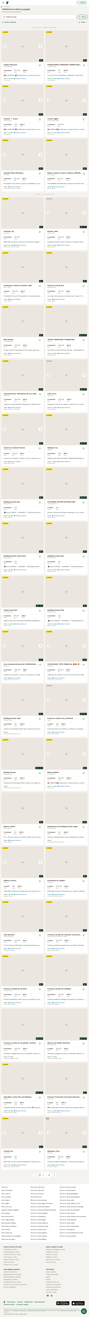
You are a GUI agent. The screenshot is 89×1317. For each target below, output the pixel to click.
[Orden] (83, 22)
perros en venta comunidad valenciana (43, 1210)
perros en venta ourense (68, 1187)
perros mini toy (6, 1207)
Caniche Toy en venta (11, 1264)
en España (25, 9)
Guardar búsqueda (9, 22)
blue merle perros (7, 1216)
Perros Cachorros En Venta (13, 1247)
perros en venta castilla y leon (70, 1203)
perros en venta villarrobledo (69, 1226)
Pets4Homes (11, 1302)
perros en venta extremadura (40, 1207)
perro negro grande (7, 1220)
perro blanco (5, 1200)
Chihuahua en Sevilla (10, 1279)
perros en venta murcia (67, 1213)
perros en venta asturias (39, 1200)
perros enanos (6, 1197)
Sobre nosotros (51, 1272)
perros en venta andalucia (39, 1223)
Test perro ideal (51, 1292)
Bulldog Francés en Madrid (12, 1274)
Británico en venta (52, 1252)
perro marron (5, 1193)
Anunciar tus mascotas (53, 1284)
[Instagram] (51, 1295)
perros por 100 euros (37, 1190)
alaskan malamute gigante (10, 1210)
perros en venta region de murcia (42, 1203)
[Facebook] (48, 1295)
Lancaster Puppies (22, 1304)
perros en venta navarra (67, 1190)
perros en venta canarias (39, 1236)
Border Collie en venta (11, 1259)
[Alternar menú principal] (3, 2)
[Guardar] (40, 65)
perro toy (4, 1187)
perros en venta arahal (67, 1223)
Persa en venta (51, 1262)
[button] (22, 46)
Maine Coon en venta (53, 1259)
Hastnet (20, 1302)
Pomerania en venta (10, 1257)
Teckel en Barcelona (10, 1272)
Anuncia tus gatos (52, 1289)
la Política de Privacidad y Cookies (36, 1310)
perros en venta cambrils (68, 1236)
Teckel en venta (9, 1262)
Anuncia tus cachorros (53, 1287)
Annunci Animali (9, 1304)
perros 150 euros (36, 1197)
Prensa (48, 1279)
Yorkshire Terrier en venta (12, 1254)
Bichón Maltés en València (12, 1277)
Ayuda (48, 1277)
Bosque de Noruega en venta (55, 1249)
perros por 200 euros (38, 1187)
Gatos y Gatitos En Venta (54, 1247)
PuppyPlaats (28, 1302)
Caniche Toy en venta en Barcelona (15, 1284)
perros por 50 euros (37, 1193)
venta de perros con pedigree (11, 1236)
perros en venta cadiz (67, 1200)
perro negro (5, 1203)
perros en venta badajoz (38, 1239)
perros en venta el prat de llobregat (71, 1207)
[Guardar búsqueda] (84, 1311)
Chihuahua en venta (10, 1249)
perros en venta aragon (38, 1220)
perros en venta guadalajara (69, 1193)
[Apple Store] (78, 1303)
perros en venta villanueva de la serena (73, 1216)
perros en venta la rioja (38, 1229)
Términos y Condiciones (20, 1310)
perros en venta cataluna (39, 1233)
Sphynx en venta (51, 1254)
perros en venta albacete (68, 1220)
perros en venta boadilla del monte (71, 1233)
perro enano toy (6, 1233)
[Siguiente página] (54, 1175)
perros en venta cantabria (39, 1213)
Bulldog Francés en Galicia (12, 1282)
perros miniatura (6, 1190)
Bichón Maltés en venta (11, 1252)
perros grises (5, 1213)
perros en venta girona (67, 1229)
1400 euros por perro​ (8, 1239)
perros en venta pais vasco (39, 1226)
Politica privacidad (52, 1274)
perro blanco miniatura (8, 1226)
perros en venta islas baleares (70, 1197)
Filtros (82, 17)
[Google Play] (62, 1303)
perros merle (5, 1229)
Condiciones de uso (52, 1282)
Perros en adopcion (10, 1287)
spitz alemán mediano (8, 1223)
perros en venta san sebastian (70, 1210)
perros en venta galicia (38, 1216)
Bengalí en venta (51, 1257)
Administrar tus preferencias (68, 1310)
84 (49, 1175)
